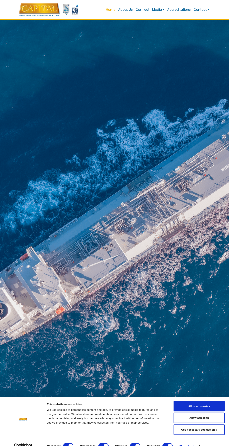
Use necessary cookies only (199, 422)
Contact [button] (200, 9)
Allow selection (199, 410)
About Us (125, 9)
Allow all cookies (199, 399)
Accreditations (179, 9)
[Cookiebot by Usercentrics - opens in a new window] (23, 439)
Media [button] (157, 9)
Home (110, 9)
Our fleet (142, 9)
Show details (187, 438)
